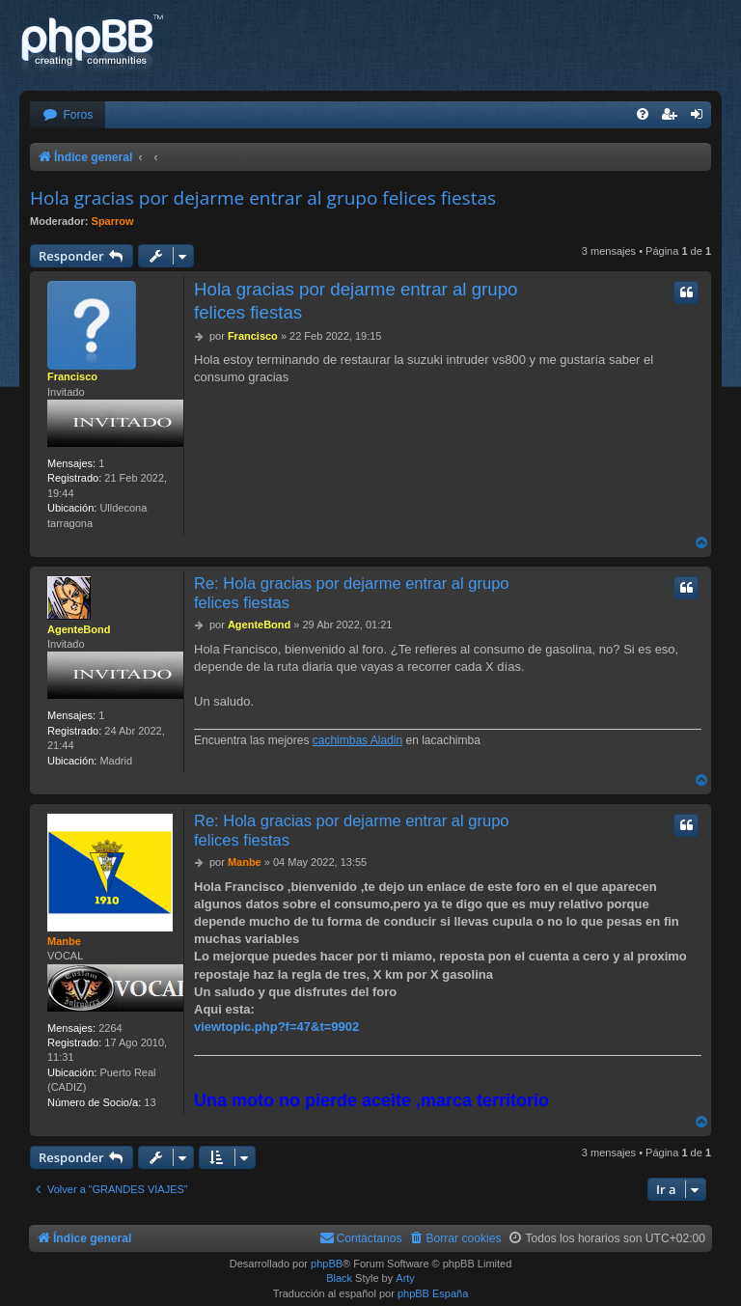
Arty (405, 1278)
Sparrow (113, 221)
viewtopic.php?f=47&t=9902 (276, 1026)
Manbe (64, 941)
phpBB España (433, 1293)
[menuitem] (67, 115)
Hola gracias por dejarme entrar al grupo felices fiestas (263, 197)
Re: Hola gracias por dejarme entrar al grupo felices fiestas (351, 593)
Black (339, 1278)
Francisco (72, 376)
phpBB (327, 1263)
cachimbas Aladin (357, 740)
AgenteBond (78, 629)
